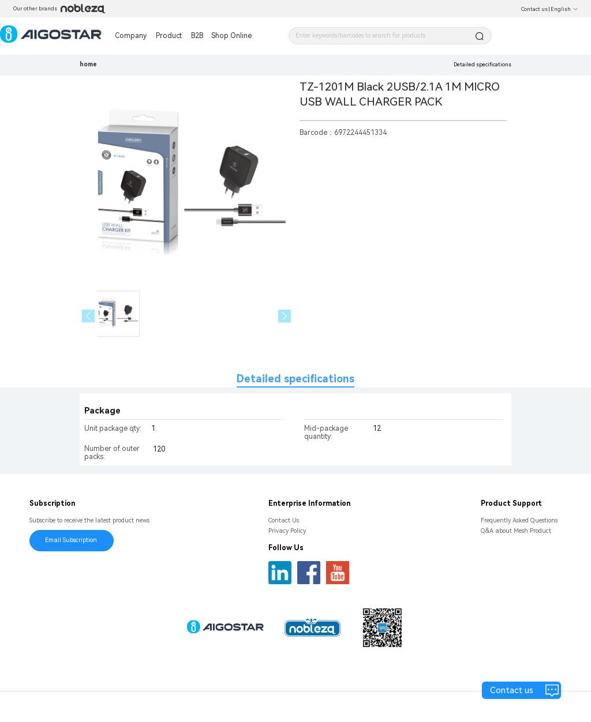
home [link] (88, 64)
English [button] (564, 9)
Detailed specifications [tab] (295, 379)
